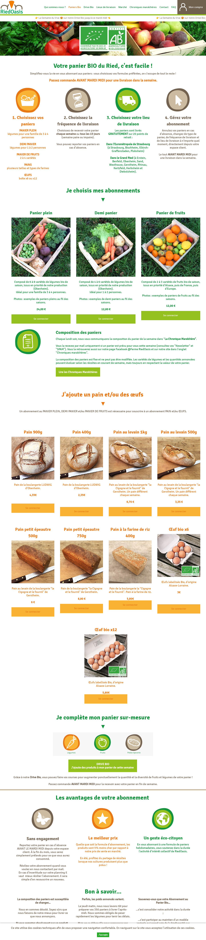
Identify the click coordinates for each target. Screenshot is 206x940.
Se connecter (41, 318)
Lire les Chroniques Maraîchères (78, 372)
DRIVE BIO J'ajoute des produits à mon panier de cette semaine (102, 765)
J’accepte (103, 934)
